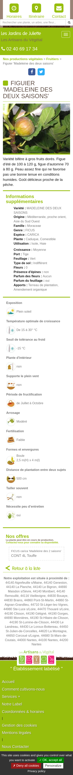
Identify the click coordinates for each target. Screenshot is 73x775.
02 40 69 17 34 (19, 48)
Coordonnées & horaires (23, 711)
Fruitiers (53, 59)
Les (21, 37)
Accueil (8, 682)
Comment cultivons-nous (23, 689)
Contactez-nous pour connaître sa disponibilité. (32, 542)
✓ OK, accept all (50, 760)
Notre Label (12, 704)
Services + (11, 696)
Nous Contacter (15, 746)
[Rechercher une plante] (33, 22)
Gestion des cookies (19, 725)
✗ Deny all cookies (26, 765)
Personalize (53, 765)
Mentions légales (16, 733)
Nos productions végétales (23, 59)
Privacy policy (37, 771)
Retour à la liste (26, 568)
